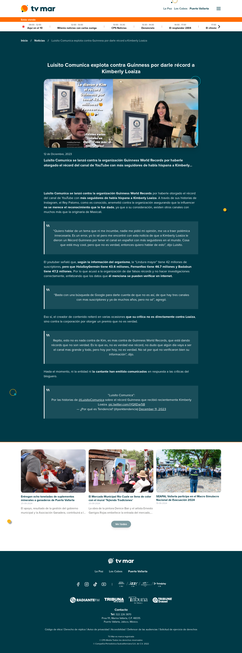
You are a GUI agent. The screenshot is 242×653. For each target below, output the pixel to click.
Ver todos (121, 524)
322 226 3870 (123, 614)
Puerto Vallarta (137, 571)
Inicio (24, 40)
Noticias (40, 40)
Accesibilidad (118, 629)
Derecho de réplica (74, 629)
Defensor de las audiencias (142, 629)
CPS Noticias (119, 28)
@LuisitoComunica (91, 399)
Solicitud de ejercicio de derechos (178, 629)
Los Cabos (115, 571)
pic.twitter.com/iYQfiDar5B (126, 404)
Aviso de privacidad (98, 629)
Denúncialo (147, 28)
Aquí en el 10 (35, 28)
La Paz (99, 571)
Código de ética (53, 629)
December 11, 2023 (152, 409)
